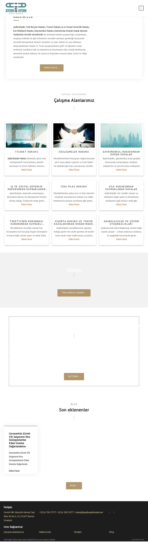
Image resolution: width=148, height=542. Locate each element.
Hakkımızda (45, 532)
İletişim (78, 532)
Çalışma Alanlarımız (14, 532)
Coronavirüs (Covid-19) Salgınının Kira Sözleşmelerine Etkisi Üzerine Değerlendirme (20, 441)
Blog (111, 532)
